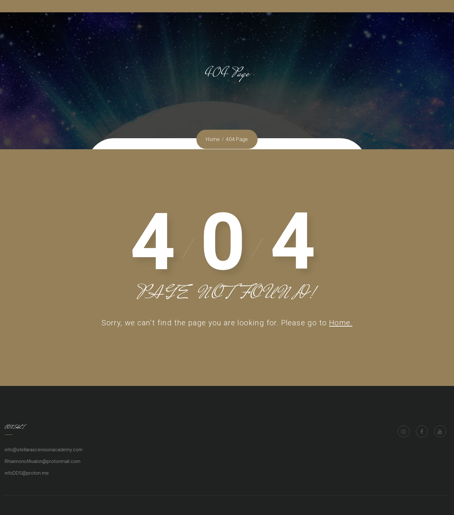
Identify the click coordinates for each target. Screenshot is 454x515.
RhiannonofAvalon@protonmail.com (42, 461)
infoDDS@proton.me (27, 473)
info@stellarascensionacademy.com (44, 450)
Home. (340, 322)
